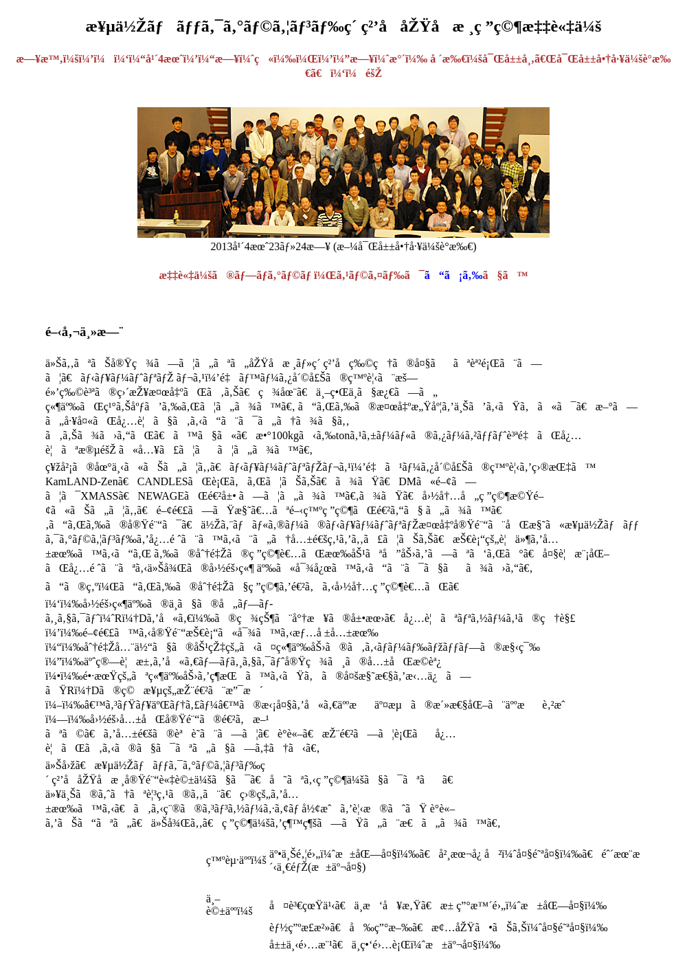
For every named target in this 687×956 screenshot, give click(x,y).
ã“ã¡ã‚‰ (454, 275)
